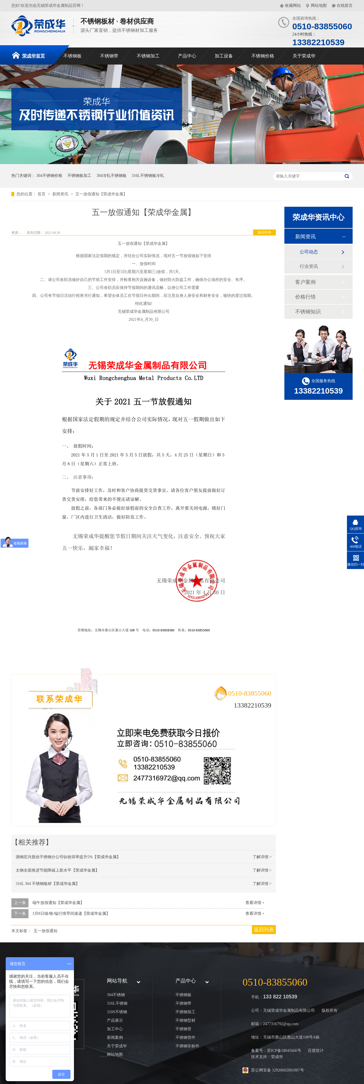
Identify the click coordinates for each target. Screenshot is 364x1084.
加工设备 (224, 55)
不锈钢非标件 (187, 1046)
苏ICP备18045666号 (284, 1050)
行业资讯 (309, 266)
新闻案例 (115, 1037)
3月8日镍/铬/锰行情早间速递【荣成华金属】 (71, 913)
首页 (42, 194)
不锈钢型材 (185, 1020)
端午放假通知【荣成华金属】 (58, 903)
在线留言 (345, 5)
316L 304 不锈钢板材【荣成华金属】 (48, 884)
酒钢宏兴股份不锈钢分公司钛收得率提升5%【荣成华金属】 (68, 857)
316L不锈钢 (117, 1003)
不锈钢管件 (185, 1037)
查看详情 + (254, 903)
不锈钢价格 (262, 55)
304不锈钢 (116, 995)
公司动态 (309, 251)
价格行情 (305, 297)
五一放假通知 (45, 931)
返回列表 (264, 232)
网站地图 (319, 5)
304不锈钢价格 (49, 175)
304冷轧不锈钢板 (112, 175)
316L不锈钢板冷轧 (148, 175)
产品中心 (187, 55)
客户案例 (305, 282)
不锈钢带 (109, 55)
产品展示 (115, 1020)
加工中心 (115, 1029)
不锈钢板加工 (79, 175)
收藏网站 (293, 5)
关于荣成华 (304, 55)
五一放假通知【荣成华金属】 (101, 194)
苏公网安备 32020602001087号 (277, 1070)
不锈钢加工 (148, 55)
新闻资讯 (60, 194)
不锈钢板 (72, 55)
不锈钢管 (183, 1029)
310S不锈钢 (117, 1012)
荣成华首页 (28, 55)
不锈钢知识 (308, 312)
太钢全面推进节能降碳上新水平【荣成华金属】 (57, 870)
